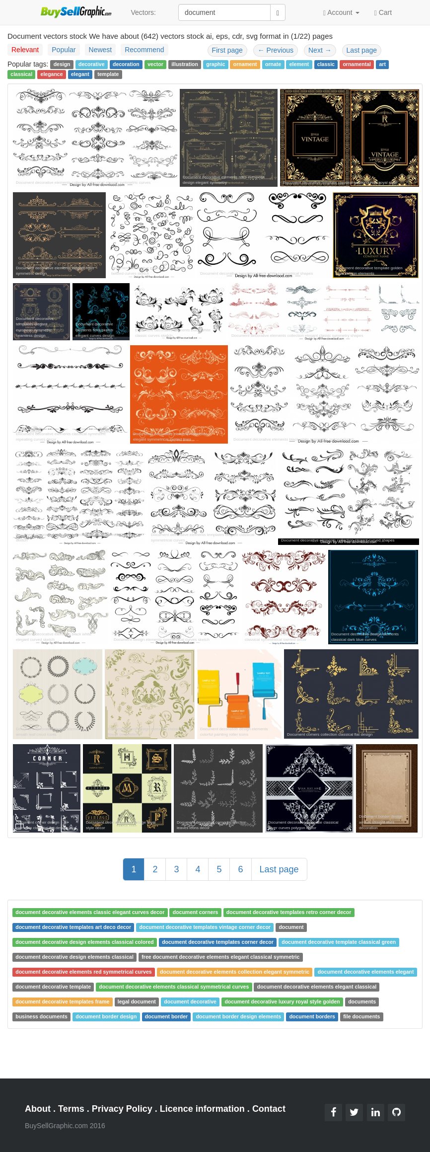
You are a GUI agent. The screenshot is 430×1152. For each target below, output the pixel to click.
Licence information (202, 1109)
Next (320, 50)
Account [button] (341, 12)
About (38, 1109)
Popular (63, 50)
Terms (71, 1109)
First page (227, 50)
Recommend (144, 50)
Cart (383, 12)
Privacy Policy (122, 1109)
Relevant (25, 50)
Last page (362, 50)
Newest (100, 50)
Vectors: (143, 12)
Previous (275, 50)
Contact (269, 1109)
